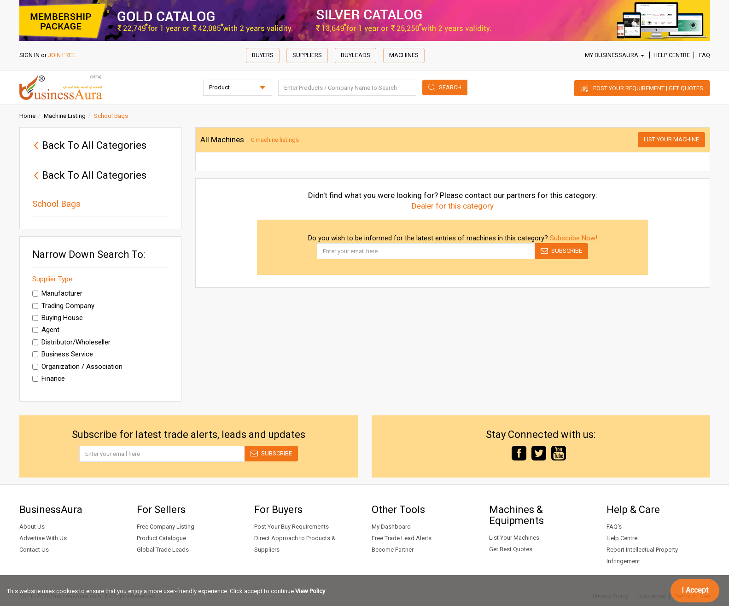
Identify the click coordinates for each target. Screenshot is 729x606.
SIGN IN (29, 55)
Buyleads (355, 55)
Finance (48, 378)
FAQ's (614, 526)
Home (27, 115)
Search (450, 87)
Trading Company (63, 306)
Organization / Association (77, 366)
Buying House (57, 318)
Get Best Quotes (510, 549)
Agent (45, 330)
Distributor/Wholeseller (71, 342)
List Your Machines (514, 537)
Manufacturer (57, 293)
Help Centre (671, 55)
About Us (32, 526)
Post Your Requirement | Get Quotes (648, 88)
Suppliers (307, 55)
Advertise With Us (43, 538)
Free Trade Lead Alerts (402, 538)
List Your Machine (671, 139)
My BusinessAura (614, 55)
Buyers (263, 55)
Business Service (62, 354)
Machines (404, 55)
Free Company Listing (165, 526)
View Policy (310, 591)
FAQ (704, 55)
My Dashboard (391, 526)
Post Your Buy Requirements (291, 526)
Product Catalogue (161, 538)
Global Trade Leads (163, 549)
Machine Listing (65, 115)
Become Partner (393, 549)
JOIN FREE (62, 55)
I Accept (695, 590)
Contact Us (34, 549)
